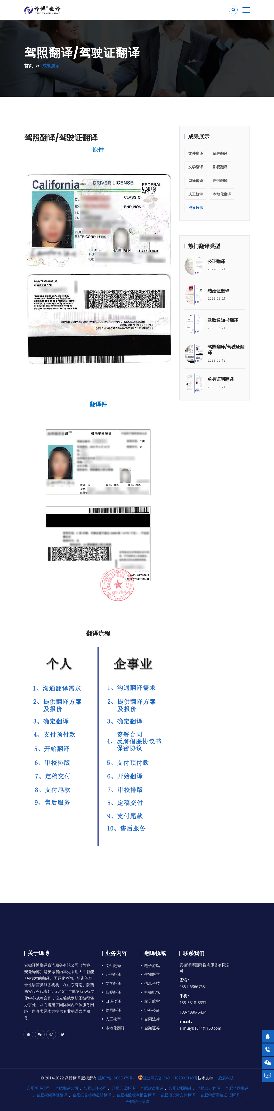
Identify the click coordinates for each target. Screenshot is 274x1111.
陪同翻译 (220, 180)
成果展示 (195, 207)
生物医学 (152, 974)
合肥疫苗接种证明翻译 (92, 1095)
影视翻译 (220, 166)
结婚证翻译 (218, 291)
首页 (28, 65)
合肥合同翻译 (237, 1088)
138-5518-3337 (192, 1002)
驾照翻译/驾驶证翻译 (226, 350)
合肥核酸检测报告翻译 (135, 1095)
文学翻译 (195, 166)
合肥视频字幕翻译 (51, 1095)
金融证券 (152, 1028)
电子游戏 (152, 965)
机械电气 (152, 992)
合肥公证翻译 (208, 1088)
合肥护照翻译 (137, 1101)
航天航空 (152, 1001)
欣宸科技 (226, 1078)
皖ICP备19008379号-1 (117, 1078)
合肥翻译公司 (66, 1088)
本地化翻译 (222, 194)
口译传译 (195, 180)
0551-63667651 (193, 986)
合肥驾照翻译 (180, 1088)
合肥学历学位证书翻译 (219, 1095)
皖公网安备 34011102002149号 (168, 1078)
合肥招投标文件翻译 (177, 1095)
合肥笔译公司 (38, 1088)
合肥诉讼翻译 (151, 1088)
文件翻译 (195, 153)
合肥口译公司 (95, 1088)
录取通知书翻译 (223, 320)
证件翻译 (220, 153)
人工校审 (195, 194)
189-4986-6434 (192, 1012)
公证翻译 (216, 261)
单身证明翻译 (221, 379)
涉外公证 (152, 1010)
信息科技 (152, 983)
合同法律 (152, 1019)
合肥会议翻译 (123, 1088)
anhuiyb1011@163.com (200, 1028)
